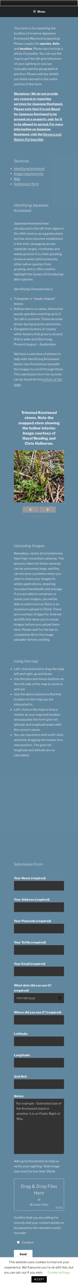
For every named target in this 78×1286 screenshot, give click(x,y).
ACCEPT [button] (39, 1279)
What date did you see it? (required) (39, 993)
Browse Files (39, 1204)
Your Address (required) (39, 905)
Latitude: (39, 1039)
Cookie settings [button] (59, 1272)
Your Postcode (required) (39, 926)
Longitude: (39, 1060)
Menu (39, 11)
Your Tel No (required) (39, 948)
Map (17, 179)
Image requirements (28, 174)
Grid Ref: (39, 1082)
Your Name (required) (39, 883)
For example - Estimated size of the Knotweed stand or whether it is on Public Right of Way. (39, 1126)
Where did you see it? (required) (39, 1018)
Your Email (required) (39, 969)
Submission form (26, 184)
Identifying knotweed (29, 168)
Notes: (39, 1124)
